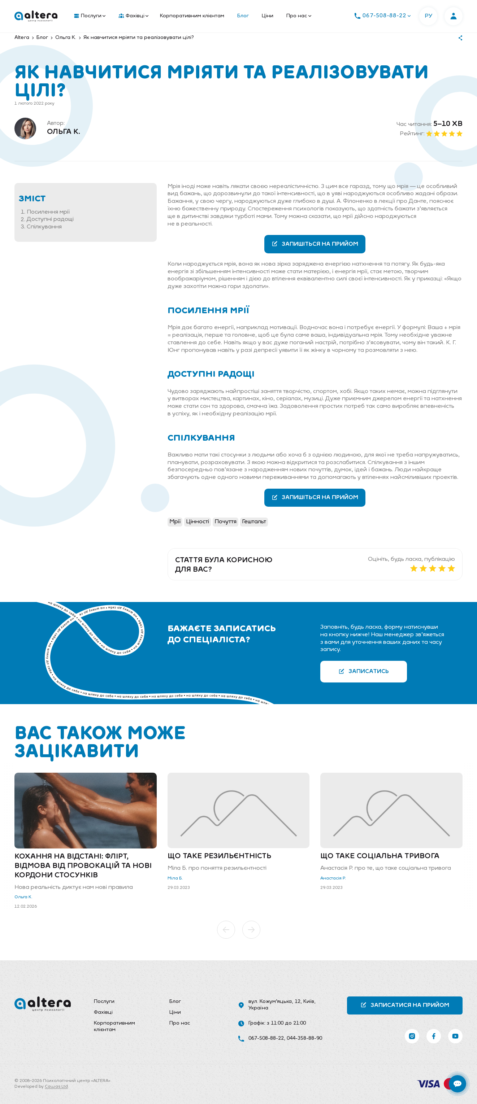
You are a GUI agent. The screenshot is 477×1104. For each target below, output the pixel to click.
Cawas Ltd (56, 1087)
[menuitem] (88, 16)
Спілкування (44, 227)
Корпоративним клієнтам (192, 16)
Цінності (197, 522)
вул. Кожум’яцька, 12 (274, 1001)
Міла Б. (175, 878)
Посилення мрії (48, 212)
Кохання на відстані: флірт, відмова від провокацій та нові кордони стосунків (83, 866)
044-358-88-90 (304, 1038)
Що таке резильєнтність (219, 856)
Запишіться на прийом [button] (315, 243)
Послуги (90, 16)
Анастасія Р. (333, 878)
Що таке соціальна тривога (379, 856)
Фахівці (133, 16)
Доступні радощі (50, 220)
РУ (428, 16)
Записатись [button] (363, 671)
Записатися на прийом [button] (404, 1005)
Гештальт (254, 522)
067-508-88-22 (266, 1038)
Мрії (175, 522)
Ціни (267, 16)
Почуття (225, 522)
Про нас (298, 16)
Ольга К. (63, 132)
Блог (243, 16)
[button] (226, 930)
